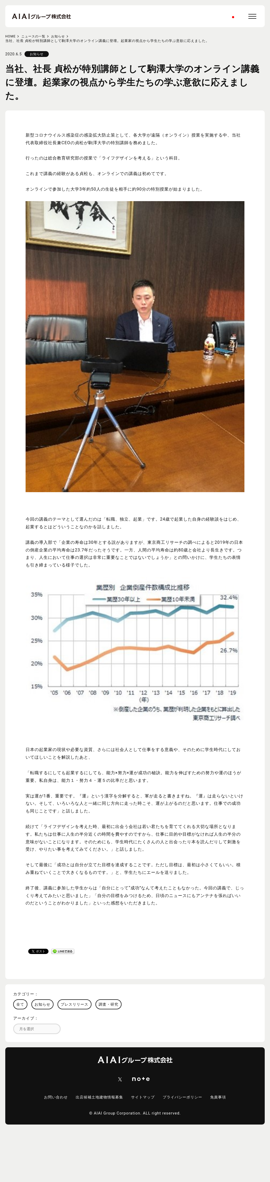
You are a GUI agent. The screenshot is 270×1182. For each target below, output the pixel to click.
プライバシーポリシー (185, 1097)
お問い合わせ (51, 1097)
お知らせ (61, 36)
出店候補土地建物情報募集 (97, 1097)
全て (20, 1004)
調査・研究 (108, 1004)
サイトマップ (143, 1097)
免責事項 (222, 1097)
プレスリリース (74, 1004)
